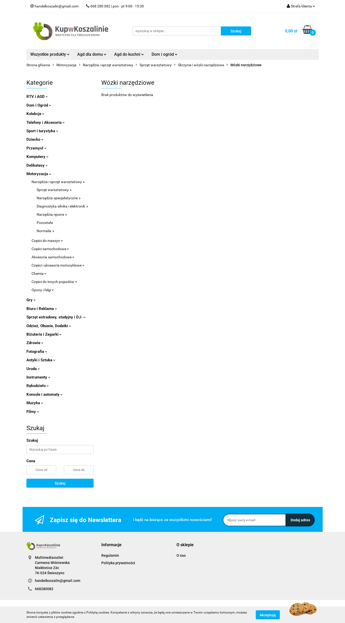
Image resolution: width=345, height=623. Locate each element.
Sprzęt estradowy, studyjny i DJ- (55, 317)
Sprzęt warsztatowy (54, 190)
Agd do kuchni (129, 54)
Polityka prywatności (118, 563)
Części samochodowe (50, 249)
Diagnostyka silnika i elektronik (62, 206)
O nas (181, 555)
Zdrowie (34, 343)
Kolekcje (35, 113)
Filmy (32, 411)
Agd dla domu (91, 54)
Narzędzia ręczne (52, 214)
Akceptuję (268, 615)
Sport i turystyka (42, 131)
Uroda (33, 368)
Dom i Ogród (38, 105)
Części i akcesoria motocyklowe (58, 265)
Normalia (45, 231)
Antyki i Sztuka (40, 360)
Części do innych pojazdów (54, 282)
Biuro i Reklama (41, 308)
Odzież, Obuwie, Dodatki (48, 326)
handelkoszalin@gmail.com (57, 581)
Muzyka (34, 403)
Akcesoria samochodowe (53, 257)
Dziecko (34, 139)
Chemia (39, 273)
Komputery (37, 156)
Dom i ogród (165, 54)
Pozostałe (45, 223)
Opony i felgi (43, 290)
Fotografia (36, 351)
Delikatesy (37, 165)
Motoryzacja (38, 174)
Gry (31, 300)
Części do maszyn (47, 241)
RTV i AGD (37, 96)
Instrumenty (38, 377)
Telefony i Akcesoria (45, 122)
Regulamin (110, 555)
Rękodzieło (37, 385)
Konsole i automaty (44, 394)
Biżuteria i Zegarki (44, 334)
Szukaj (60, 483)
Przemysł (36, 148)
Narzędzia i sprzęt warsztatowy (58, 182)
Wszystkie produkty (50, 54)
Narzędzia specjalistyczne (59, 198)
